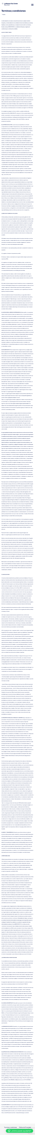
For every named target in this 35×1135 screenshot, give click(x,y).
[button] (19, 1131)
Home (3, 14)
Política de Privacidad (25, 1127)
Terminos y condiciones (10, 1127)
